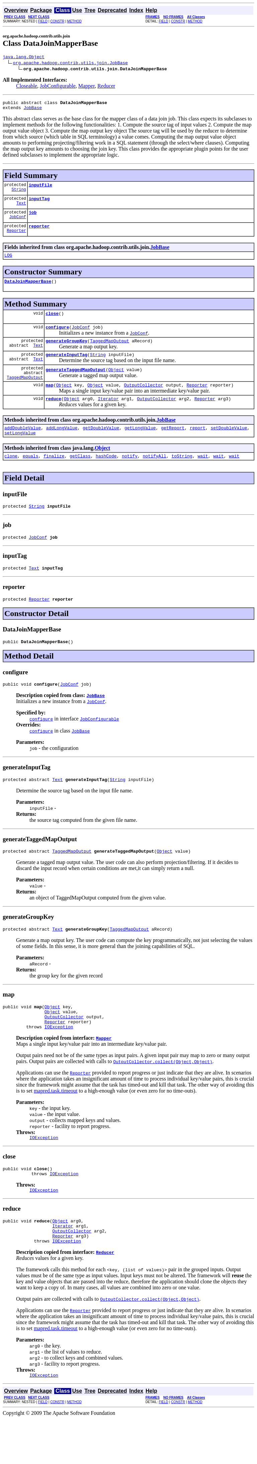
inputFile (40, 189)
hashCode (106, 477)
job (32, 218)
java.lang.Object (24, 58)
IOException (59, 1062)
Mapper (86, 87)
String (19, 194)
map (49, 402)
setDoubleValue (228, 447)
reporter (39, 233)
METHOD (74, 21)
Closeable (26, 87)
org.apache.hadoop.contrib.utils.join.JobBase (70, 64)
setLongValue (20, 453)
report (197, 447)
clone (10, 477)
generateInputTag (66, 367)
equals (30, 477)
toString (181, 477)
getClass (80, 477)
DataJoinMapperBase (27, 290)
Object (116, 384)
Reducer (106, 87)
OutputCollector (143, 402)
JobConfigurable (58, 87)
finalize (54, 477)
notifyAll (154, 477)
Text (21, 209)
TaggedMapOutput (109, 353)
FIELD (43, 21)
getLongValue (140, 447)
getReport (172, 447)
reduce (53, 417)
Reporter (16, 238)
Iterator (108, 417)
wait (202, 477)
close (52, 323)
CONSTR (57, 21)
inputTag (39, 203)
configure (57, 338)
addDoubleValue (22, 447)
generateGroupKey (66, 353)
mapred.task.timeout (56, 1126)
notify (130, 477)
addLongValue (62, 447)
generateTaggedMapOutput (75, 384)
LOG (8, 263)
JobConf (17, 224)
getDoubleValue (101, 447)
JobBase (32, 110)
